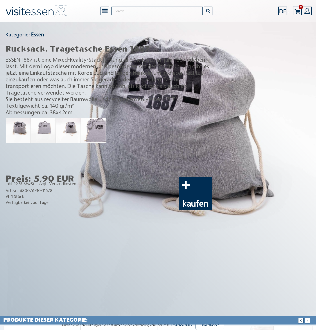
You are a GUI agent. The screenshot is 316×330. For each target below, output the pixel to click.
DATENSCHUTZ (182, 325)
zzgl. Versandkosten (57, 183)
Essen (37, 35)
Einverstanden (210, 325)
